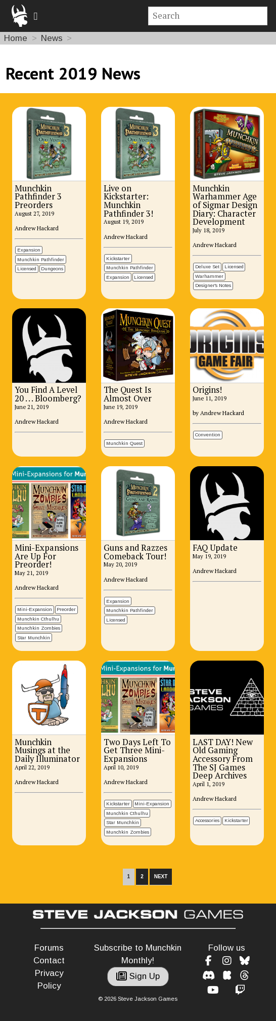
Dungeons (52, 268)
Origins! (207, 389)
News (52, 38)
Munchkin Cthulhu (38, 619)
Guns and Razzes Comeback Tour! (135, 552)
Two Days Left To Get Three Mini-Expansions (137, 750)
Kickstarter (118, 258)
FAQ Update (215, 547)
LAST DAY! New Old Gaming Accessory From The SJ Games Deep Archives (223, 759)
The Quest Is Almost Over (128, 394)
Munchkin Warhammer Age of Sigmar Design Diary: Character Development (225, 205)
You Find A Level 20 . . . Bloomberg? (48, 394)
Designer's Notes (213, 285)
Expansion (28, 250)
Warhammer (209, 276)
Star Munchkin (33, 637)
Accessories (207, 820)
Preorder (66, 609)
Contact (49, 960)
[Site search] (208, 16)
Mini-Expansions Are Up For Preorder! (46, 556)
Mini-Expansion (34, 609)
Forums (49, 948)
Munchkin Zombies (38, 628)
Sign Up (138, 976)
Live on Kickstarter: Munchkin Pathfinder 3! (128, 201)
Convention (207, 434)
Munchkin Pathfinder (40, 259)
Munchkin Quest (124, 443)
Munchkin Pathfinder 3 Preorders (38, 197)
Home (15, 38)
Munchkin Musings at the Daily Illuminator (47, 750)
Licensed (26, 268)
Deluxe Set (207, 266)
